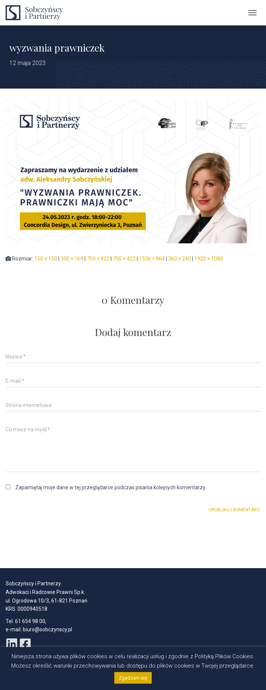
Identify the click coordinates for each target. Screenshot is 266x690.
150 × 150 (45, 259)
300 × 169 (72, 259)
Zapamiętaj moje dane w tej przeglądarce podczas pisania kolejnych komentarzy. (110, 487)
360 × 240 (179, 259)
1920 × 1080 (208, 259)
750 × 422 (98, 259)
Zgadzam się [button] (133, 678)
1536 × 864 (152, 259)
